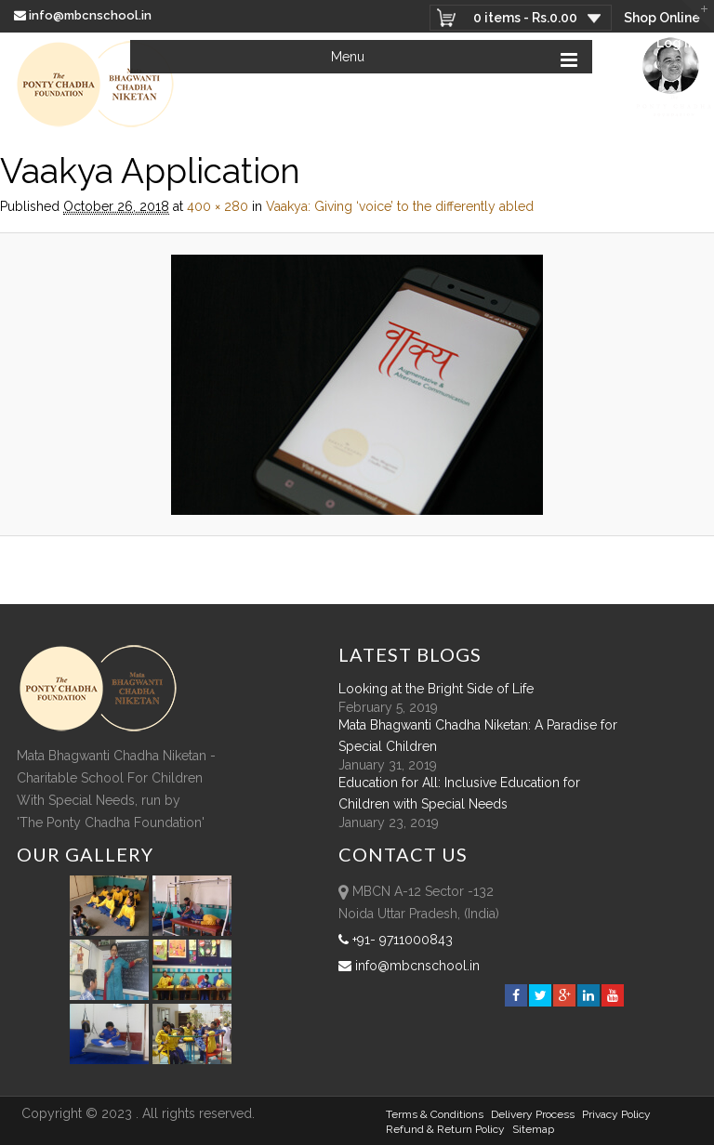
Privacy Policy (616, 1114)
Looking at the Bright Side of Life (436, 688)
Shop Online (662, 17)
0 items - (525, 17)
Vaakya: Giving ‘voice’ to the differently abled (400, 206)
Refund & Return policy (445, 1129)
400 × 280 (217, 206)
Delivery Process (533, 1114)
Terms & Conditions (434, 1114)
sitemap (533, 1129)
